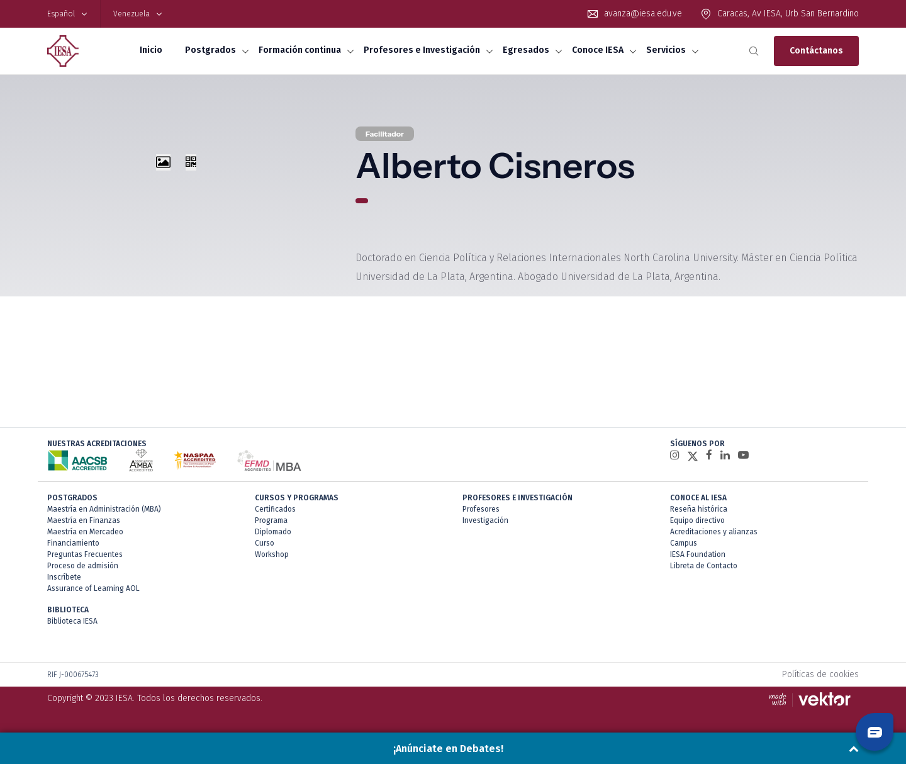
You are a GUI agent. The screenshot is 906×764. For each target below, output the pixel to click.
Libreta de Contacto (703, 565)
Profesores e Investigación (422, 50)
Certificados (275, 509)
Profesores (481, 509)
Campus (683, 543)
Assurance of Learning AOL (93, 588)
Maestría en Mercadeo (85, 531)
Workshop (272, 554)
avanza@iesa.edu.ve (643, 13)
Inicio (151, 50)
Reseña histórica (698, 509)
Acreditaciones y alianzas (714, 531)
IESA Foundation (697, 554)
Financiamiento (73, 543)
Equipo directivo (697, 520)
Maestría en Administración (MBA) (104, 509)
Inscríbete (64, 577)
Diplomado (273, 531)
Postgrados (210, 50)
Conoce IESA (598, 50)
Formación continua (300, 50)
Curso (264, 543)
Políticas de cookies (820, 674)
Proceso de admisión (82, 565)
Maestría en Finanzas (83, 520)
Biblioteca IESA (72, 621)
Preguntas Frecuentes (85, 554)
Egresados (526, 50)
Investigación (485, 520)
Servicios (666, 50)
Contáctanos (816, 50)
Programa (271, 520)
